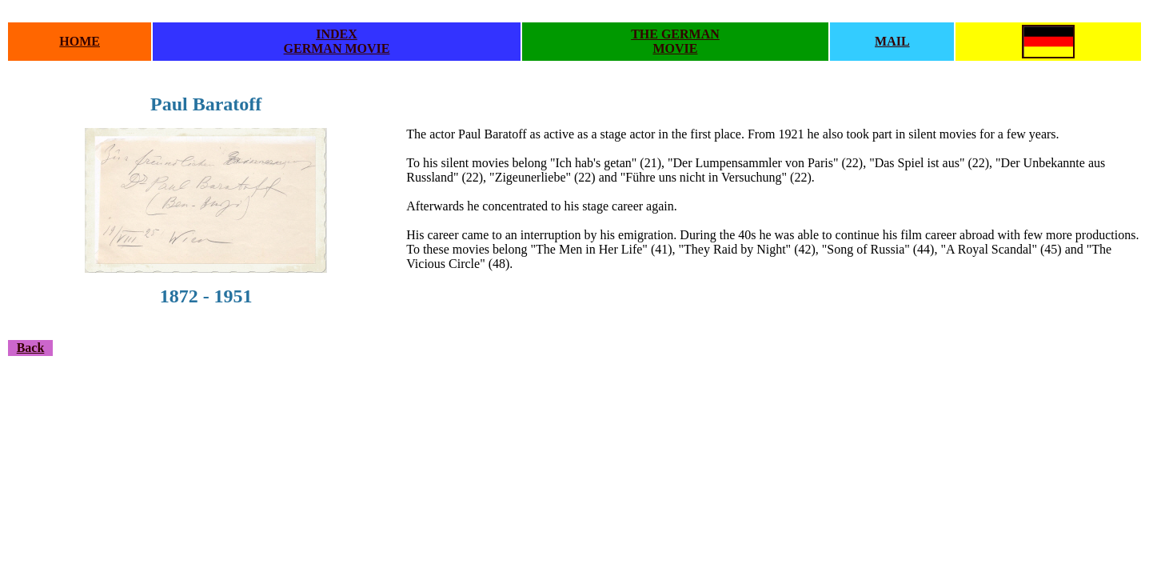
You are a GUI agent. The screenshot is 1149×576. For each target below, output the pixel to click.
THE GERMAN (675, 34)
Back (31, 347)
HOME (79, 41)
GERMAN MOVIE (337, 48)
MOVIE (674, 48)
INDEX (336, 34)
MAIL (892, 41)
